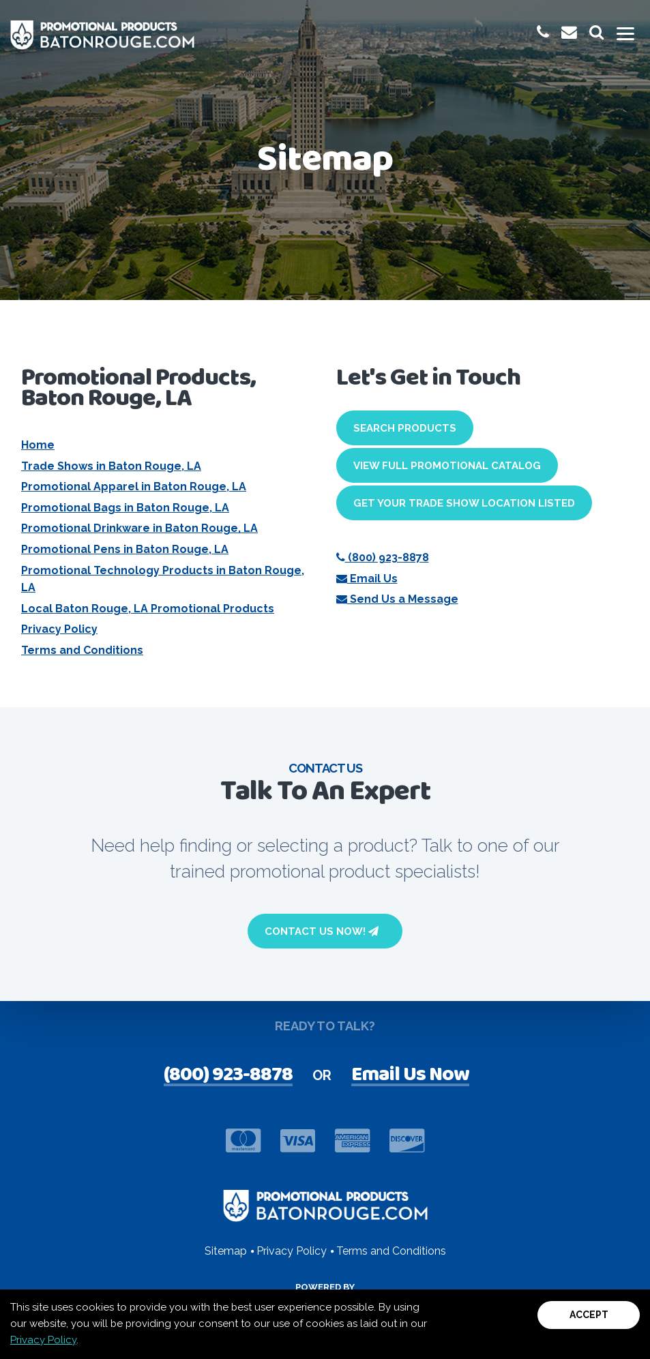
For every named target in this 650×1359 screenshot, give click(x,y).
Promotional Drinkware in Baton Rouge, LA (139, 528)
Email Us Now (410, 1076)
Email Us (367, 578)
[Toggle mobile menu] (625, 34)
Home (38, 444)
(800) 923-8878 (382, 557)
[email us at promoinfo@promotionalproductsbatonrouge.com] (569, 32)
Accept (589, 1314)
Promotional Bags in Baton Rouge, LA (125, 507)
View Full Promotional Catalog (447, 466)
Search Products (404, 428)
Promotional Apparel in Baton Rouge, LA (133, 486)
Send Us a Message (397, 599)
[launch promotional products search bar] (596, 32)
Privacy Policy (59, 629)
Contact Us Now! (322, 931)
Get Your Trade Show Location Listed (464, 503)
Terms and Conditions (82, 650)
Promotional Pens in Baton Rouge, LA (124, 549)
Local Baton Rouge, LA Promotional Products (147, 608)
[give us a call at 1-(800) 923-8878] (543, 32)
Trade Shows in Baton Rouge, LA (111, 466)
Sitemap (226, 1250)
